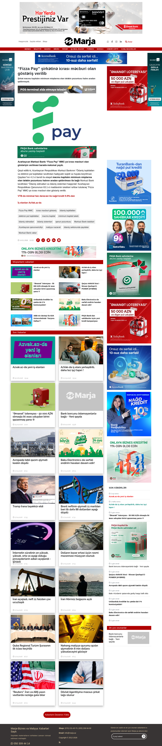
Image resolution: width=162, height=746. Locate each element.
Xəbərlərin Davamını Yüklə (57, 715)
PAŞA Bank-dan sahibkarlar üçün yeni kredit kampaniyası (91, 318)
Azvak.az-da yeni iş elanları (121, 496)
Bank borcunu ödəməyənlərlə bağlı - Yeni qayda (129, 566)
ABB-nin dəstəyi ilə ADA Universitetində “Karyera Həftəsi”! (44, 318)
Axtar (128, 42)
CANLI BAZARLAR (128, 49)
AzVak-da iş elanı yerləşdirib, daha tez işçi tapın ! (92, 270)
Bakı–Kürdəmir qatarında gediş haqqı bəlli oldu (128, 593)
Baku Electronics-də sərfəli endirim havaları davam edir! (91, 302)
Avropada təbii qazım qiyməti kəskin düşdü (128, 585)
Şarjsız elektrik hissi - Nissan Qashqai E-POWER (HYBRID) (91, 286)
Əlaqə (45, 41)
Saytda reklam (35, 41)
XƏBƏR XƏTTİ (112, 49)
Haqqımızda (23, 41)
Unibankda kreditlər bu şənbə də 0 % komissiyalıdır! (43, 302)
